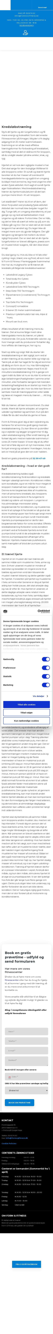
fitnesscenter (12, 980)
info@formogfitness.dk (17, 1138)
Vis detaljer (38, 696)
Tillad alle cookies (26, 704)
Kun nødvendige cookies (26, 720)
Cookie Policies (9, 1143)
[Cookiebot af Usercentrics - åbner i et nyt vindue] (38, 611)
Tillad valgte (26, 712)
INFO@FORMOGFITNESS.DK (26, 16)
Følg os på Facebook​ (26, 1264)
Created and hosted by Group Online (26, 1320)
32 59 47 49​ (39, 458)
